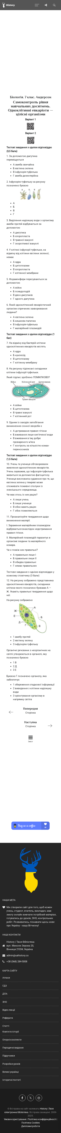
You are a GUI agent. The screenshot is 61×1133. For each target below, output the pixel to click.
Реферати (7, 1018)
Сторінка (29, 710)
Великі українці (10, 1072)
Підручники (8, 1055)
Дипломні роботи (30, 1126)
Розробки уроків (11, 1064)
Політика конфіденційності (42, 1119)
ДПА (4, 993)
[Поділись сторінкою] (45, 5)
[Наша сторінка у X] (30, 1098)
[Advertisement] (30, 58)
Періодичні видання (13, 1047)
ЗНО (4, 1002)
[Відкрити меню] (37, 5)
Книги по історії (10, 1031)
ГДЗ (4, 985)
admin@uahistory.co (18, 955)
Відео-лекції (8, 1010)
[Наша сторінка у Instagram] (39, 1098)
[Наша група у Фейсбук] (22, 1098)
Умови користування (15, 1119)
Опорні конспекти (11, 1039)
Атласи (6, 977)
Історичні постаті (11, 1080)
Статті (5, 1026)
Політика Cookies (30, 1122)
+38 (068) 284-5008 (17, 961)
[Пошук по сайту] (54, 5)
